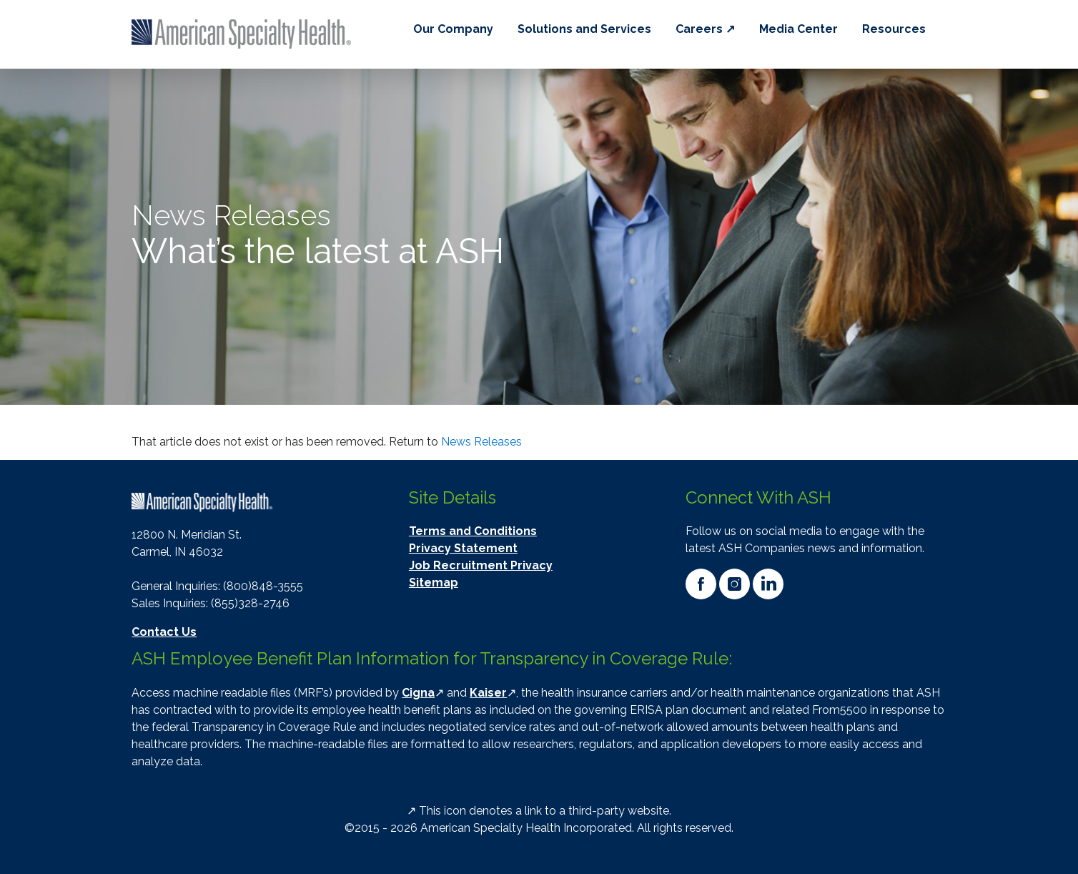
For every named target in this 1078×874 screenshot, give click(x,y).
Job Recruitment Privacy (481, 565)
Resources (894, 29)
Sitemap (433, 582)
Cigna (418, 692)
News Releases (481, 441)
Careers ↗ (705, 29)
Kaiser (488, 692)
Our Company (453, 29)
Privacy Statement (463, 548)
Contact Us (164, 632)
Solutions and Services (584, 29)
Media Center (798, 29)
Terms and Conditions (473, 531)
